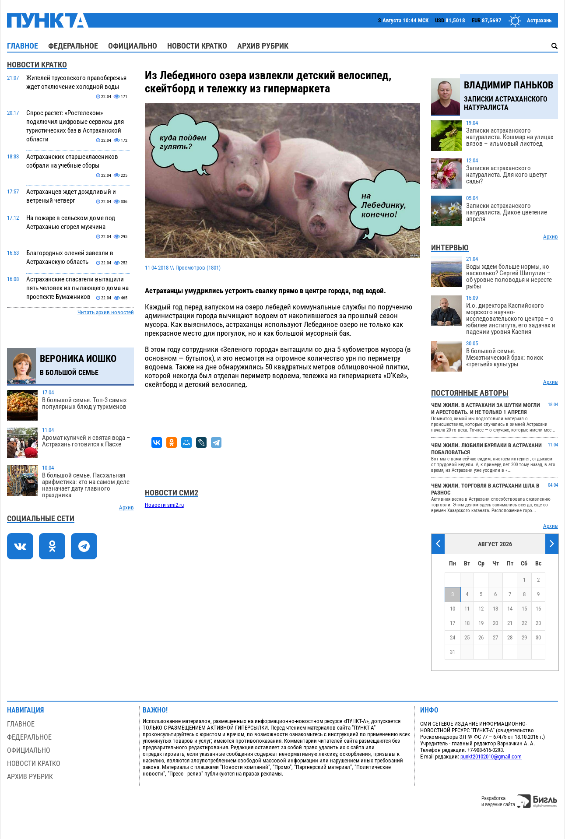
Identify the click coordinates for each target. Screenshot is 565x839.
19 (481, 623)
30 (538, 637)
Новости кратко (197, 45)
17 (452, 623)
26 (481, 637)
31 (452, 652)
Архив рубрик (262, 45)
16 (538, 608)
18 (467, 623)
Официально (132, 45)
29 (524, 637)
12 (481, 608)
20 (495, 623)
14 (509, 608)
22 (524, 623)
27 (495, 637)
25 (467, 637)
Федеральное (73, 45)
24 (452, 637)
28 (509, 637)
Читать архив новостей (105, 312)
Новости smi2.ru (164, 505)
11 (467, 608)
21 (509, 623)
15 (524, 608)
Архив (126, 507)
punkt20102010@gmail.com (491, 756)
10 (452, 608)
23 (538, 623)
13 (495, 608)
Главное (22, 45)
